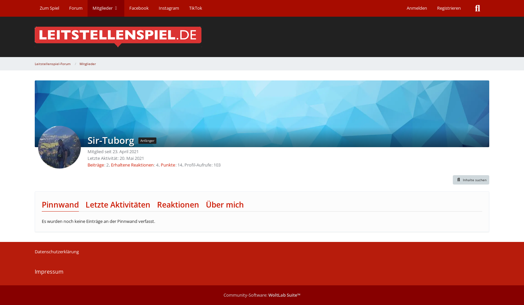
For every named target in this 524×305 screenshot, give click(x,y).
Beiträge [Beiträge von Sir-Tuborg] (96, 165)
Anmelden (417, 8)
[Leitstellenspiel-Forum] (262, 36)
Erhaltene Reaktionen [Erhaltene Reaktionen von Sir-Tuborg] (132, 165)
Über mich (225, 204)
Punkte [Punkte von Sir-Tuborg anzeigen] (168, 165)
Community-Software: (262, 295)
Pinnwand (60, 204)
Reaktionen (178, 204)
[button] (471, 180)
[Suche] (477, 8)
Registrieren (449, 8)
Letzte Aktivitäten (118, 204)
